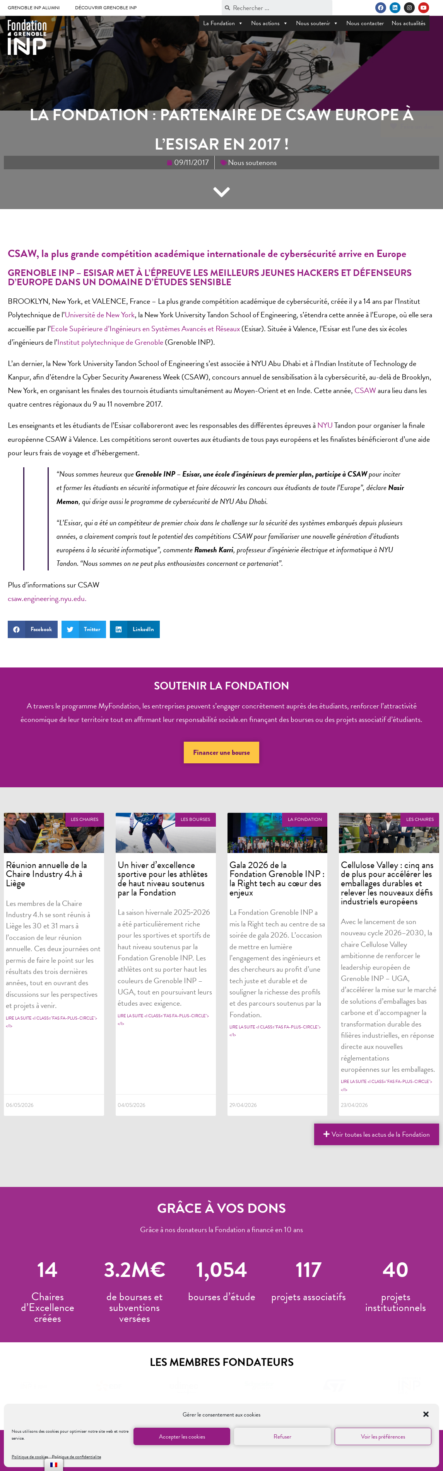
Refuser (282, 1436)
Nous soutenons (252, 162)
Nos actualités (409, 23)
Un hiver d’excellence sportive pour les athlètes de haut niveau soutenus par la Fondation (163, 878)
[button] (426, 1415)
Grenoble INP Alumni (34, 7)
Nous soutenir (317, 23)
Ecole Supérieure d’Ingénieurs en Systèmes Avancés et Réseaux (145, 328)
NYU (325, 425)
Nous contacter (365, 23)
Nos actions (269, 23)
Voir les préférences (383, 1436)
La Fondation (223, 23)
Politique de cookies (30, 1456)
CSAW (365, 390)
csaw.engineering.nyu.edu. (47, 598)
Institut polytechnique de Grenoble (111, 342)
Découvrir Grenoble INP (106, 7)
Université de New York (100, 314)
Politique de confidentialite (76, 1456)
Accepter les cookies (182, 1436)
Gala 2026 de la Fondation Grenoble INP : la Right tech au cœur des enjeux (277, 878)
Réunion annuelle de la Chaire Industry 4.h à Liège (46, 874)
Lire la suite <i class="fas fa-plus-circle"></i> (51, 1022)
